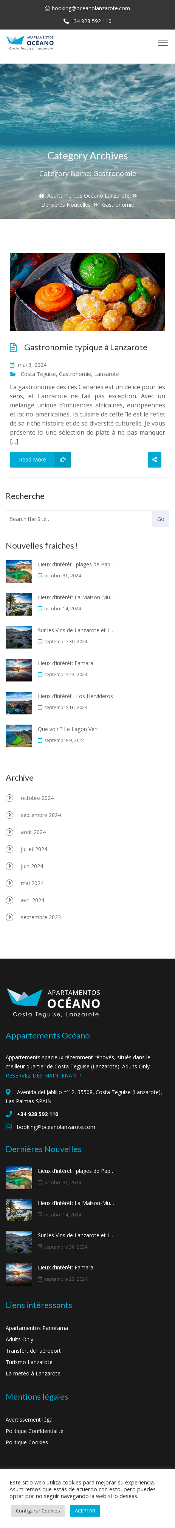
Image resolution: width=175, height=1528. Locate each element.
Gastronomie (75, 373)
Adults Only (19, 1339)
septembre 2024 (41, 815)
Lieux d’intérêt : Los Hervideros (75, 696)
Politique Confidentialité (34, 1430)
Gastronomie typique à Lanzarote (85, 347)
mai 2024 (32, 883)
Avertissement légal (30, 1419)
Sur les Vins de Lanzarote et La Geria (76, 630)
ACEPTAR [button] (85, 1510)
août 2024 (33, 832)
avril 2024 (32, 900)
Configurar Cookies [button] (38, 1510)
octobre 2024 (37, 797)
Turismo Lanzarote (29, 1362)
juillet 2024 (34, 849)
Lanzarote (106, 373)
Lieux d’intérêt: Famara (65, 663)
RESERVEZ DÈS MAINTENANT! (43, 1075)
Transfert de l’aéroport (33, 1350)
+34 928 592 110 (91, 21)
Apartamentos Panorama (37, 1328)
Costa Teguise (38, 373)
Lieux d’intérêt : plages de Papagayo (76, 564)
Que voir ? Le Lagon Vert (68, 729)
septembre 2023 (41, 917)
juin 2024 (32, 866)
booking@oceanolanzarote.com (91, 8)
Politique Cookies (27, 1442)
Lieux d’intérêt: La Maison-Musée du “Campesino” (76, 597)
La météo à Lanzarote (33, 1373)
